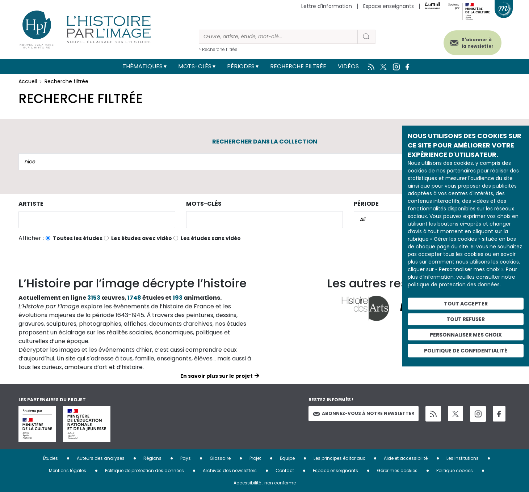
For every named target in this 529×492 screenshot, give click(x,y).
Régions (152, 458)
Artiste (30, 204)
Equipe (287, 458)
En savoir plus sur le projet (216, 376)
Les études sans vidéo (211, 238)
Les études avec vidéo (141, 238)
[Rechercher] (278, 37)
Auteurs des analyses (101, 458)
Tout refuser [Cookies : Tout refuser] (465, 318)
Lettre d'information (326, 6)
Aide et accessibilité (406, 458)
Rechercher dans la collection (264, 141)
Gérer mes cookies (397, 470)
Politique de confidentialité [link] (465, 350)
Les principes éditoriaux (339, 458)
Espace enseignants (388, 6)
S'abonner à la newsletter (476, 42)
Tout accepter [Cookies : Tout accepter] (466, 303)
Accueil (27, 81)
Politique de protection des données (144, 470)
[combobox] (96, 219)
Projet (255, 458)
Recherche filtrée (298, 66)
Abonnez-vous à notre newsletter (363, 413)
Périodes (241, 66)
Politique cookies (454, 470)
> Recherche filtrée (218, 49)
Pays (185, 458)
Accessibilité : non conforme (265, 483)
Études (50, 458)
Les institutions (462, 458)
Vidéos (348, 66)
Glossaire (220, 458)
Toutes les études (77, 238)
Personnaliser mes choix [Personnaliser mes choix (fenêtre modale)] (466, 334)
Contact (285, 470)
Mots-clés (194, 66)
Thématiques (142, 66)
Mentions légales (67, 470)
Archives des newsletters (230, 470)
